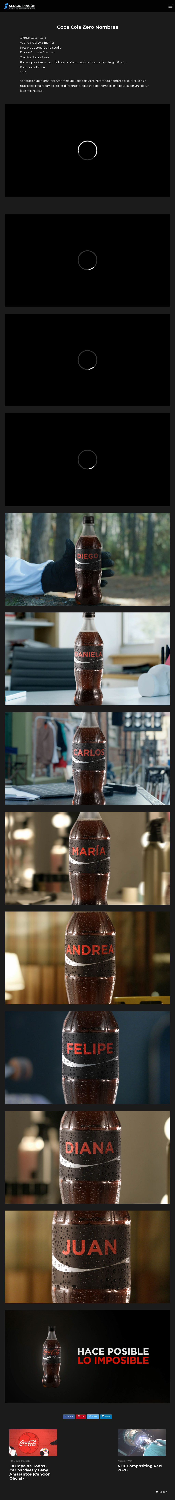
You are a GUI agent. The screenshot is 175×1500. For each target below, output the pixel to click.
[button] (161, 1492)
